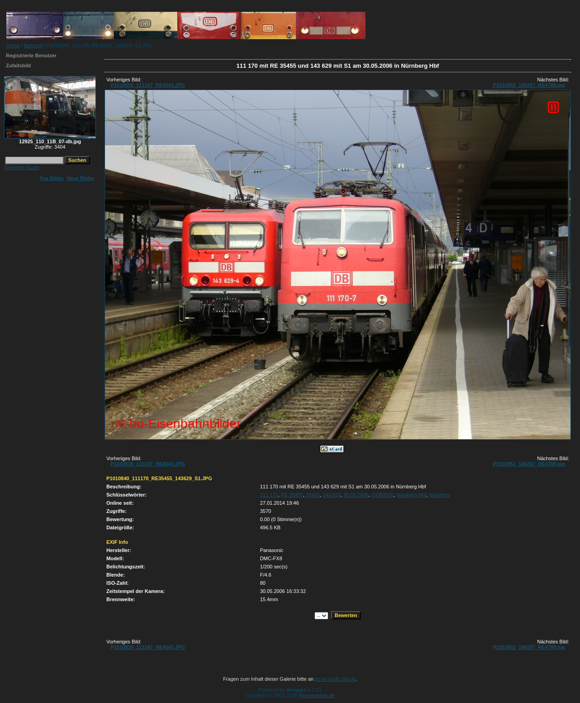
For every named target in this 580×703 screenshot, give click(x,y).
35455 (313, 494)
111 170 (269, 494)
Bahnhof (33, 45)
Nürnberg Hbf (411, 494)
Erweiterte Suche (22, 167)
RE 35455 (292, 494)
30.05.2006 (355, 494)
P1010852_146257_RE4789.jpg (529, 85)
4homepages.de (317, 695)
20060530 (382, 494)
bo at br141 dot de (335, 679)
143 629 (332, 494)
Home (13, 45)
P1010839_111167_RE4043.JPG (147, 85)
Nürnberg (439, 494)
